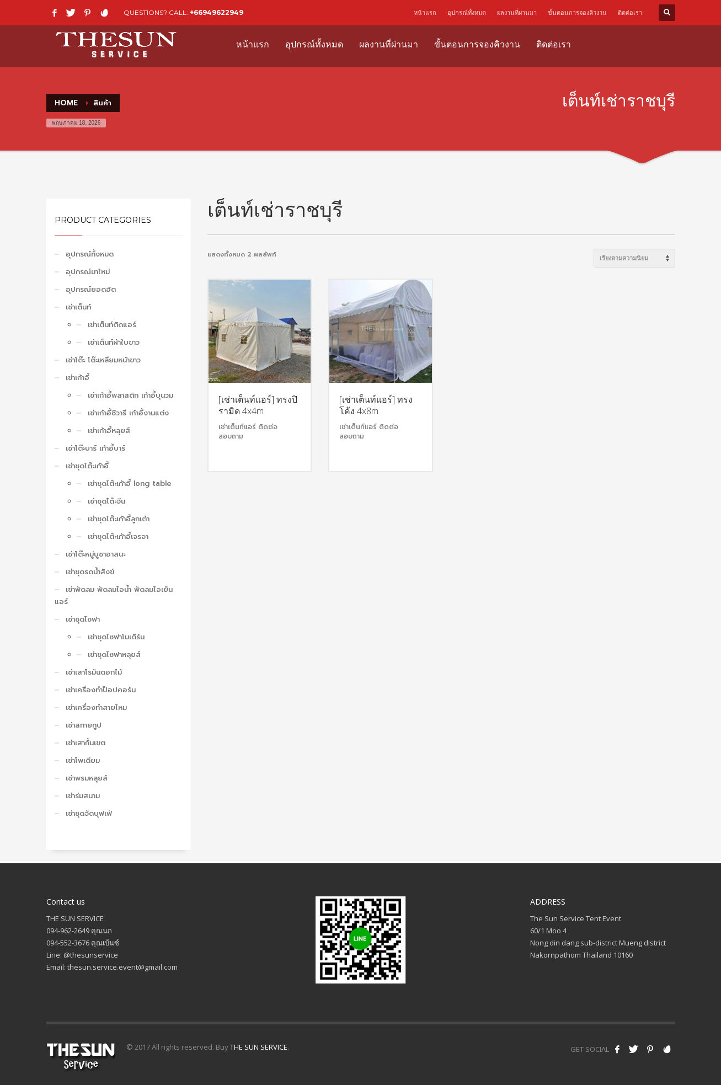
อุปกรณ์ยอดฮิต (91, 289)
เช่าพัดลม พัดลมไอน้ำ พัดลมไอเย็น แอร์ (114, 595)
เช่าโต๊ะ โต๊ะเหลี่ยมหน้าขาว (103, 360)
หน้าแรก (425, 13)
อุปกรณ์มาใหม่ (88, 271)
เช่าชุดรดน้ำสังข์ (90, 571)
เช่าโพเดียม (83, 760)
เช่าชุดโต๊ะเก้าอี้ (87, 466)
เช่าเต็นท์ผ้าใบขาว (114, 342)
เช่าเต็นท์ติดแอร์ (112, 324)
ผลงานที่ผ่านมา (517, 13)
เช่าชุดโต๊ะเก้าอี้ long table (130, 483)
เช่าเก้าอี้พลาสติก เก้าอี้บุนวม (130, 395)
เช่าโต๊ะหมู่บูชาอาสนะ (95, 554)
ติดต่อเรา (630, 13)
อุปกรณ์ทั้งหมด (466, 13)
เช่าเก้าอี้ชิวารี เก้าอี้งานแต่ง (128, 413)
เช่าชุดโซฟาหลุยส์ (114, 654)
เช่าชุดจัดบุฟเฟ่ (89, 813)
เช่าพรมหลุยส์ (87, 778)
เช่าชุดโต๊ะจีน (106, 501)
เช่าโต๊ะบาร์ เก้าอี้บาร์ (95, 448)
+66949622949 (216, 12)
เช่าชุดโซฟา (83, 619)
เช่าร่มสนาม (83, 795)
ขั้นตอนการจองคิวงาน (577, 13)
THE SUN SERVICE (258, 1047)
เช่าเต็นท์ (78, 307)
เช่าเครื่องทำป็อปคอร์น (101, 690)
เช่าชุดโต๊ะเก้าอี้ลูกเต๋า (118, 519)
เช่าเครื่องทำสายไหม (96, 707)
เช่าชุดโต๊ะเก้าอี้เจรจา (118, 536)
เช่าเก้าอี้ (77, 377)
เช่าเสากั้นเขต (85, 742)
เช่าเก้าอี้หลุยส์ (109, 430)
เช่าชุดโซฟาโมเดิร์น (116, 637)
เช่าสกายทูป (84, 725)
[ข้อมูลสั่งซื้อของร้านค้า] (634, 258)
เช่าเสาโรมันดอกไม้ (94, 672)
